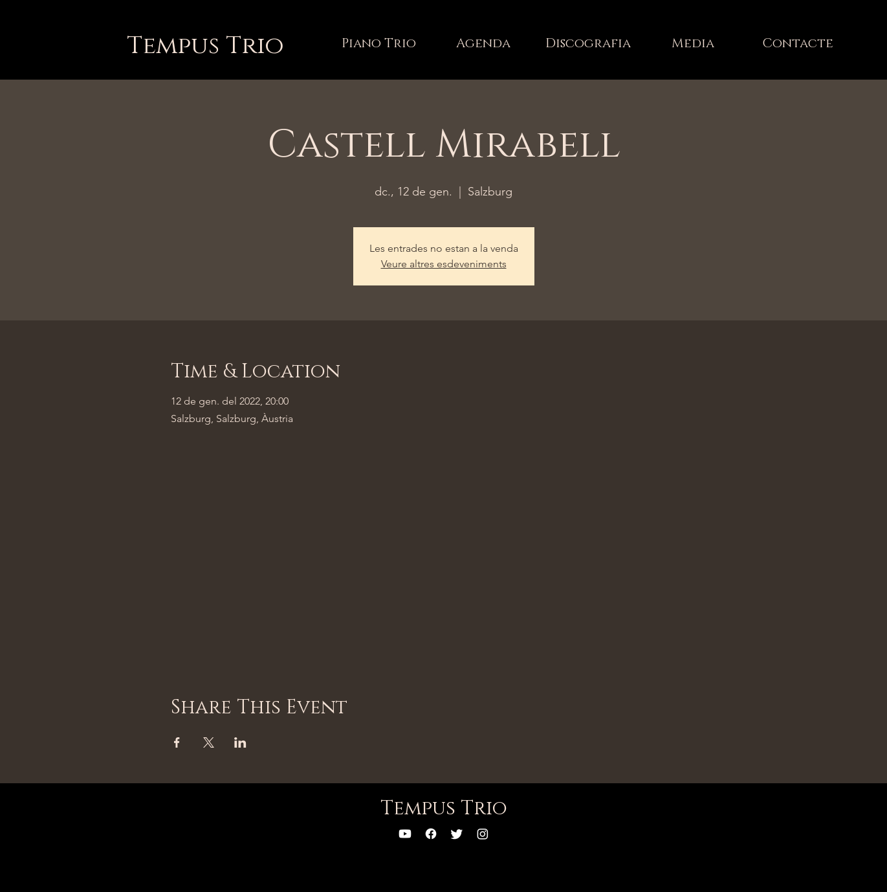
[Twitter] (457, 834)
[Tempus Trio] (205, 45)
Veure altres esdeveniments (444, 264)
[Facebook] (431, 834)
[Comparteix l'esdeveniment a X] (209, 742)
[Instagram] (483, 834)
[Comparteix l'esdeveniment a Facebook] (177, 742)
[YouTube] (405, 834)
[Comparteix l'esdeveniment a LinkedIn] (240, 742)
